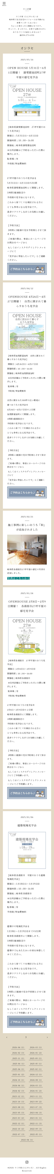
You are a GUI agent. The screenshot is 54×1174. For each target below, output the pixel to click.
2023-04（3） (36, 1113)
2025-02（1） (36, 1069)
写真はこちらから (18, 578)
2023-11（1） (36, 1096)
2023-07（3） (36, 1107)
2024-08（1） (36, 1080)
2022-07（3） (19, 1134)
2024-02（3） (18, 1091)
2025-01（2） (19, 1074)
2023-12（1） (18, 1096)
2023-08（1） (18, 1107)
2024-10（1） (18, 1080)
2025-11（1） (19, 1058)
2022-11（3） (36, 1123)
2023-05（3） (19, 1113)
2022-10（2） (18, 1129)
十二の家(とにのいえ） (24, 1168)
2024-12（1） (36, 1074)
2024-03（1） (36, 1085)
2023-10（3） (18, 1102)
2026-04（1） (18, 1047)
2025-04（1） (19, 1069)
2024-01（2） (36, 1091)
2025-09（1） (36, 1058)
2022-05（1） (36, 1134)
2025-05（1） (36, 1064)
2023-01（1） (36, 1118)
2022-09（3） (36, 1129)
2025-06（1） (19, 1064)
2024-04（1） (18, 1085)
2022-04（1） (27, 1140)
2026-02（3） (18, 1053)
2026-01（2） (36, 1053)
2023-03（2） (18, 1118)
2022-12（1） (18, 1123)
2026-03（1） (36, 1047)
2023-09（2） (36, 1102)
